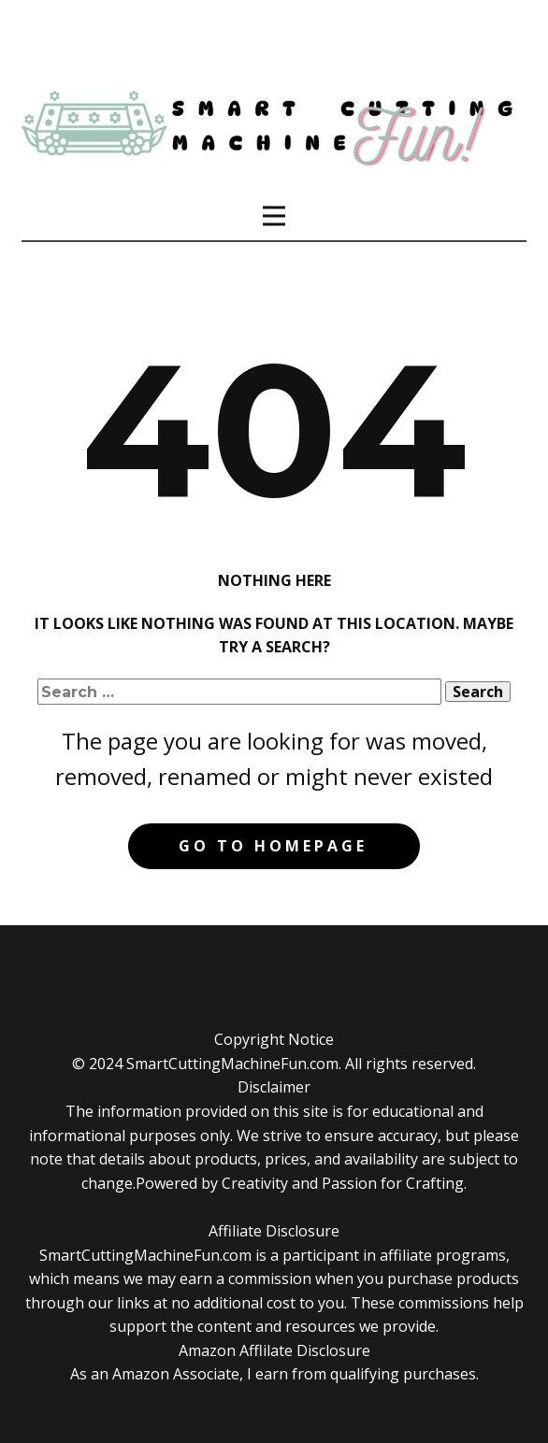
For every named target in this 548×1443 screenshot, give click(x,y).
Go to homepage (273, 846)
